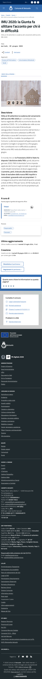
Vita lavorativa (5, 436)
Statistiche (4, 608)
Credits (3, 602)
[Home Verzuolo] (19, 8)
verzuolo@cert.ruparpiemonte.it (15, 502)
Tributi (6, 206)
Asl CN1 (3, 627)
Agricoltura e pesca (7, 394)
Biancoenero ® (15, 672)
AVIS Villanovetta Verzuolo (9, 642)
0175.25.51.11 (8, 493)
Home (2, 15)
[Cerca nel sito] (37, 8)
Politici (3, 384)
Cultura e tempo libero (8, 412)
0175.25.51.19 (8, 495)
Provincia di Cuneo (6, 624)
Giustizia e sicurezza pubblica (10, 418)
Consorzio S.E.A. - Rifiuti (8, 633)
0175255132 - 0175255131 (18, 214)
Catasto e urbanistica (7, 409)
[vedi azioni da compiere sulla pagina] (15, 52)
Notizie (3, 446)
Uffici (2, 372)
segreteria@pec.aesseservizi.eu (13, 557)
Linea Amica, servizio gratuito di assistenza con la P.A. (17, 639)
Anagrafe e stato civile (8, 400)
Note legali (4, 596)
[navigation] (4, 8)
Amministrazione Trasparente (10, 566)
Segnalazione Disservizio (8, 581)
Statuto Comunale (7, 590)
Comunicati (4, 452)
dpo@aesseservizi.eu (11, 555)
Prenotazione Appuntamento (10, 578)
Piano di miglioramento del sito (10, 572)
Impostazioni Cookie (7, 599)
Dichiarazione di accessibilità (10, 569)
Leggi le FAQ (5, 575)
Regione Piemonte (7, 621)
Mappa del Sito (5, 611)
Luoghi (3, 468)
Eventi (3, 465)
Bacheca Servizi (6, 587)
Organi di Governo (6, 366)
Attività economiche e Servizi (10, 480)
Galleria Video (5, 477)
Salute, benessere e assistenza (10, 427)
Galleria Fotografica (7, 474)
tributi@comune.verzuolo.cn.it (16, 215)
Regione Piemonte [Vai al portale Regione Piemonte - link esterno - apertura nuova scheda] (7, 2)
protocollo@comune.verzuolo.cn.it (15, 504)
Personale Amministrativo (9, 381)
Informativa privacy (7, 593)
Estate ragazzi (5, 449)
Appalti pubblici (5, 403)
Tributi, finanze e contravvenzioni (11, 430)
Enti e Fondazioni (6, 378)
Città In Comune (23, 667)
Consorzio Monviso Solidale (9, 630)
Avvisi (13, 15)
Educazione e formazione (9, 415)
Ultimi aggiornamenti (7, 605)
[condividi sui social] (5, 52)
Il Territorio (4, 471)
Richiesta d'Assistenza (8, 584)
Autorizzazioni (5, 406)
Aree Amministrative (7, 369)
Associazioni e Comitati (8, 483)
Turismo (3, 433)
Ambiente (4, 397)
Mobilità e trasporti (7, 424)
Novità (8, 15)
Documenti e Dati (6, 375)
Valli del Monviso (6, 636)
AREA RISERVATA (20, 676)
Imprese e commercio (7, 421)
